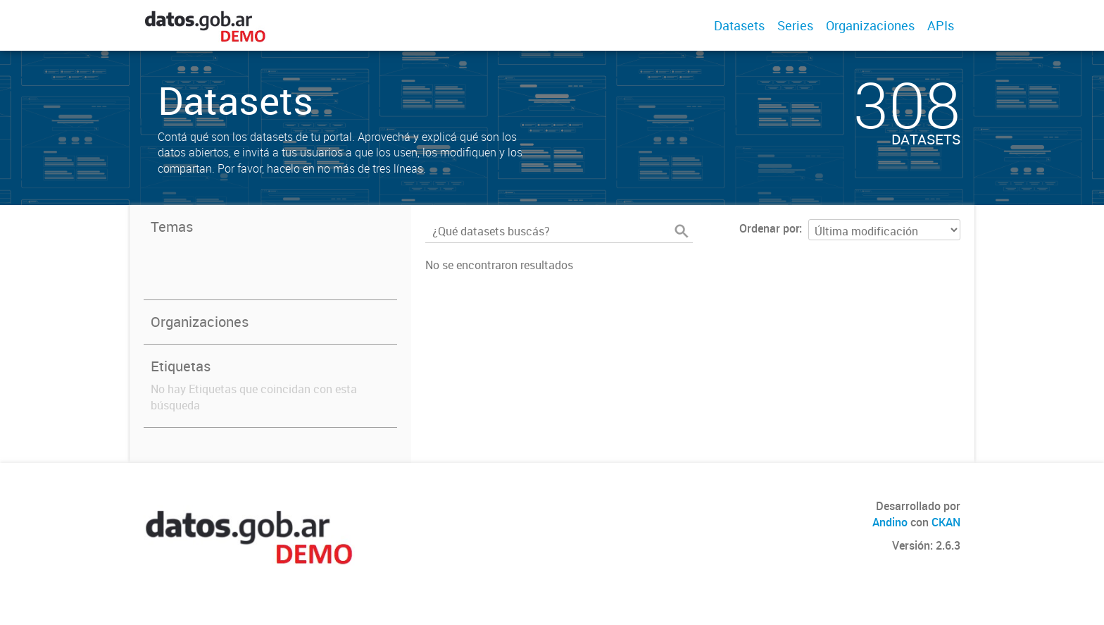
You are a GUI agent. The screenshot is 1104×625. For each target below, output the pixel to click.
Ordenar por (769, 228)
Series (795, 25)
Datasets (739, 25)
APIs (940, 25)
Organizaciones (870, 25)
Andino (890, 522)
